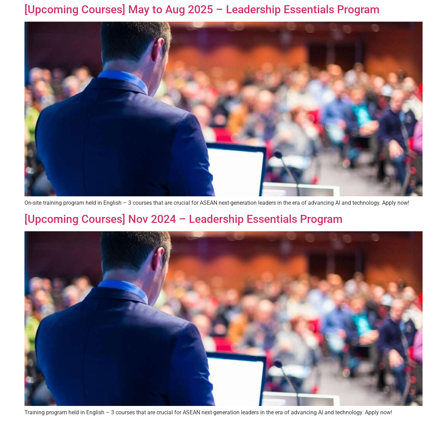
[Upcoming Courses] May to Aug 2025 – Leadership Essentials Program (202, 9)
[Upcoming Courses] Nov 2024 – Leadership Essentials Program (183, 219)
